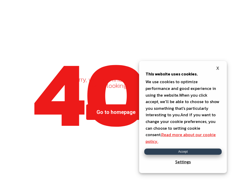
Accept (183, 151)
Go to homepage (116, 112)
